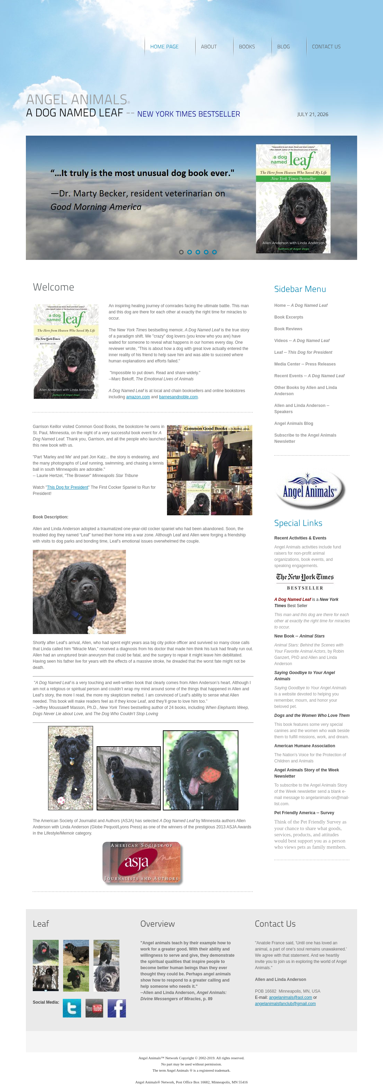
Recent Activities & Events (300, 538)
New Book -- (299, 636)
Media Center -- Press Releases (305, 364)
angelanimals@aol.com (290, 997)
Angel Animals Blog (293, 423)
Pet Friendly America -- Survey (304, 812)
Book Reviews (288, 329)
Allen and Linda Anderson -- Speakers (302, 408)
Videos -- (302, 340)
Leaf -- (303, 352)
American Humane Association (304, 745)
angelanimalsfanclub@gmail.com (285, 1003)
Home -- (300, 305)
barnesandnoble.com (178, 396)
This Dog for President (67, 487)
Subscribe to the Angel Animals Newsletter (305, 438)
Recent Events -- (309, 375)
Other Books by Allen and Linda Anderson (305, 390)
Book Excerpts (288, 317)
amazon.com (138, 396)
